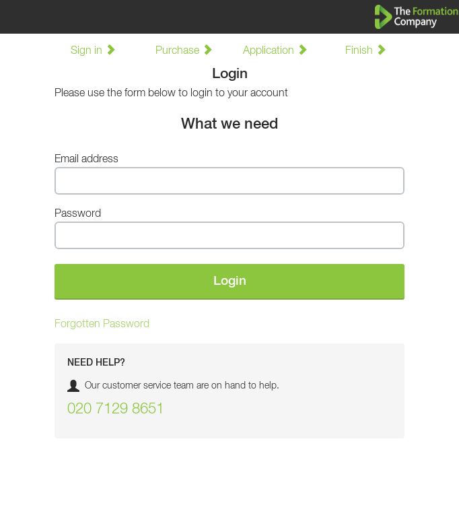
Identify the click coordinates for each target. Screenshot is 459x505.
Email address (86, 159)
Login (229, 281)
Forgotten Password (102, 324)
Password (78, 214)
